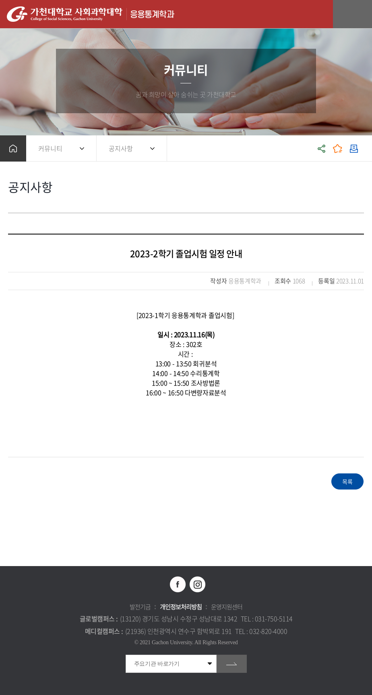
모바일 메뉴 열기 (361, 14)
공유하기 (322, 148)
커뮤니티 (50, 148)
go (232, 664)
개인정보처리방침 (181, 607)
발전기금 (140, 607)
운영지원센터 (226, 607)
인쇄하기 (354, 148)
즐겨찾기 (338, 148)
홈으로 (13, 148)
